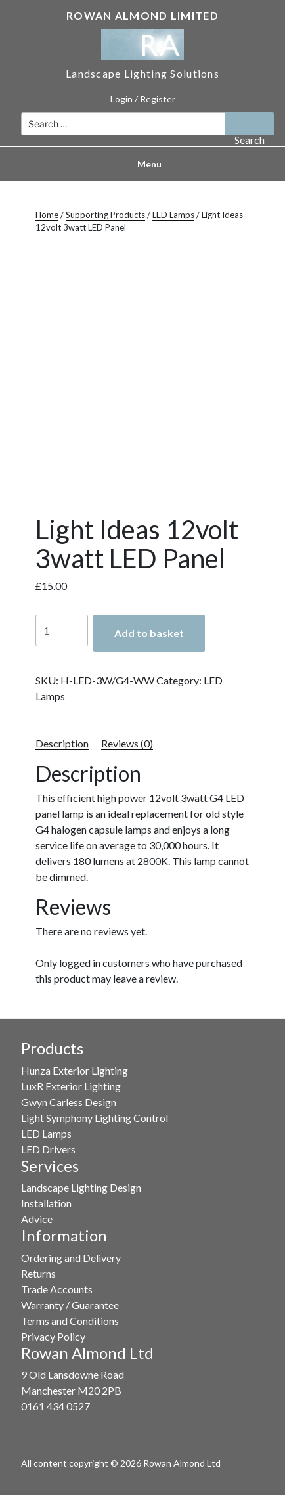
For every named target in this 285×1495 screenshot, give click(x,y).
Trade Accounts (57, 1289)
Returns (38, 1273)
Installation (46, 1203)
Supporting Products (105, 215)
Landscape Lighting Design (81, 1187)
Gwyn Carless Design (68, 1102)
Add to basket (149, 633)
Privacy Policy (53, 1336)
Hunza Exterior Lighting (74, 1070)
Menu (142, 163)
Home (46, 215)
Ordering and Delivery (71, 1257)
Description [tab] (62, 743)
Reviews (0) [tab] (127, 743)
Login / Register (142, 98)
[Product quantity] (61, 630)
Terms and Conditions (70, 1320)
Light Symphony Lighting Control (94, 1117)
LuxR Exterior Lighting (71, 1086)
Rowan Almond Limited (142, 15)
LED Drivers (48, 1149)
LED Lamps (173, 215)
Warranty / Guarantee (70, 1305)
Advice (37, 1219)
